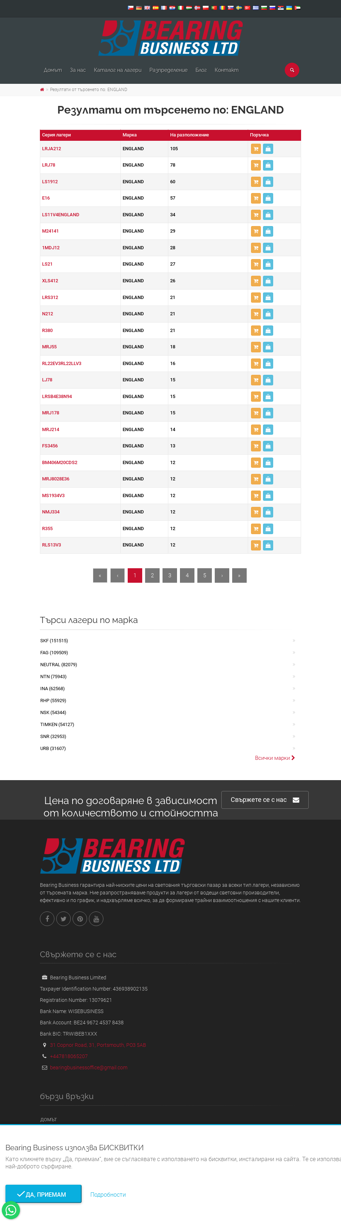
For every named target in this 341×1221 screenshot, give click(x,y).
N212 (47, 313)
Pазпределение (168, 70)
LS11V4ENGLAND (60, 214)
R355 (47, 528)
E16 (46, 198)
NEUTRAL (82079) (58, 664)
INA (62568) (52, 688)
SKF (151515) (54, 640)
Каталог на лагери (117, 70)
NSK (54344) (53, 712)
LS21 (47, 264)
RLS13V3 (51, 545)
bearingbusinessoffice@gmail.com (88, 1067)
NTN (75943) (53, 676)
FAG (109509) (54, 652)
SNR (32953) (53, 736)
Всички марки (275, 758)
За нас (78, 70)
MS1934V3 (53, 495)
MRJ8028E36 (55, 479)
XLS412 (50, 280)
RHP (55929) (53, 700)
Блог (201, 70)
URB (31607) (53, 748)
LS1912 (50, 181)
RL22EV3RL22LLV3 (61, 363)
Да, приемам (43, 1194)
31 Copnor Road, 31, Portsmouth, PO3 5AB (98, 1045)
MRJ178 (50, 412)
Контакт (227, 70)
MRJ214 (50, 429)
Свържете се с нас (265, 799)
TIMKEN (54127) (57, 724)
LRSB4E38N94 (57, 396)
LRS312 (50, 297)
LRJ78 (48, 165)
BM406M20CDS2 (59, 462)
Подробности (108, 1194)
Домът (53, 70)
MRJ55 (49, 346)
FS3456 (50, 445)
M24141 (50, 231)
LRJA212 (51, 148)
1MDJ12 (50, 247)
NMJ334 (50, 512)
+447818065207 (69, 1056)
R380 (47, 330)
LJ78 (47, 379)
